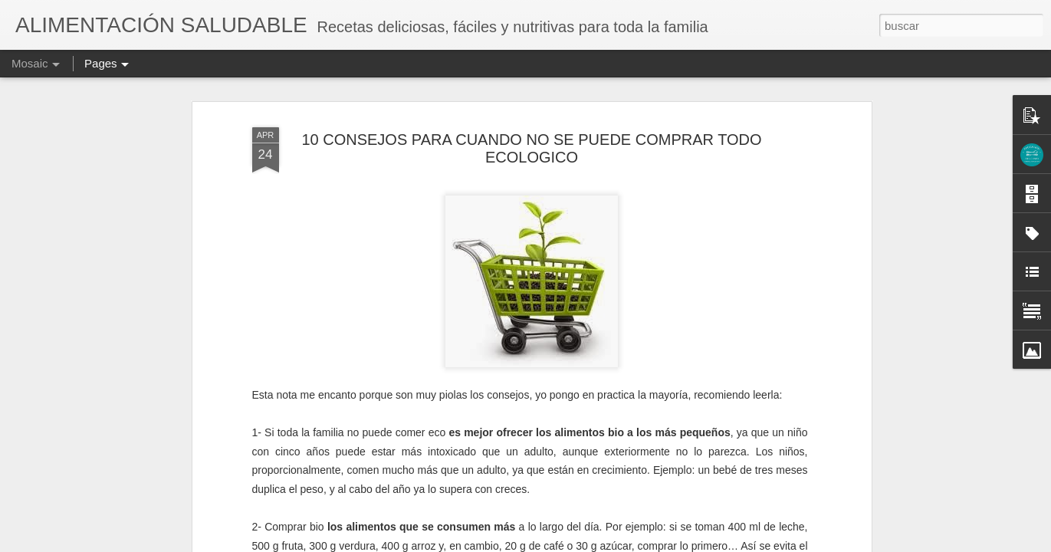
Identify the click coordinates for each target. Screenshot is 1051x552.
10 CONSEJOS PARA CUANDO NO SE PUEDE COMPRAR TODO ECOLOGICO (531, 148)
